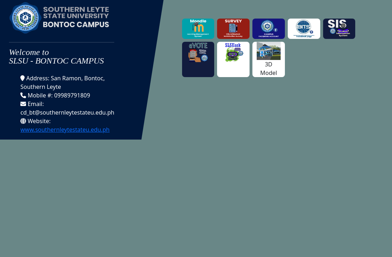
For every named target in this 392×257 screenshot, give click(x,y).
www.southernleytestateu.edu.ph (65, 129)
